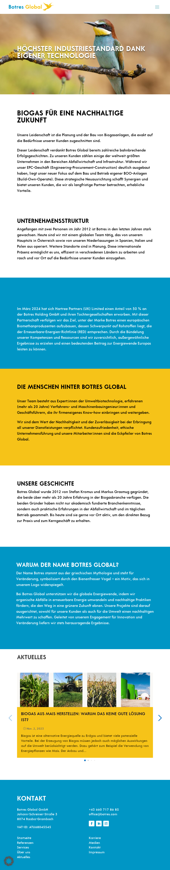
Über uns (23, 852)
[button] (85, 760)
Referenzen (25, 843)
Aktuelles (23, 857)
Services (23, 847)
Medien (94, 843)
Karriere (95, 838)
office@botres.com (103, 814)
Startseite (24, 838)
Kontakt (95, 847)
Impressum (97, 852)
